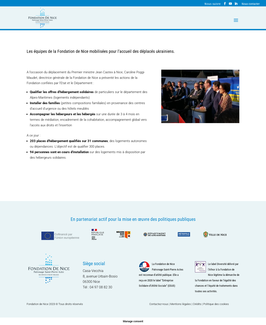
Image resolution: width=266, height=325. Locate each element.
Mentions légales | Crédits (185, 304)
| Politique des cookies (215, 304)
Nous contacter (251, 4)
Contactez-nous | (159, 304)
